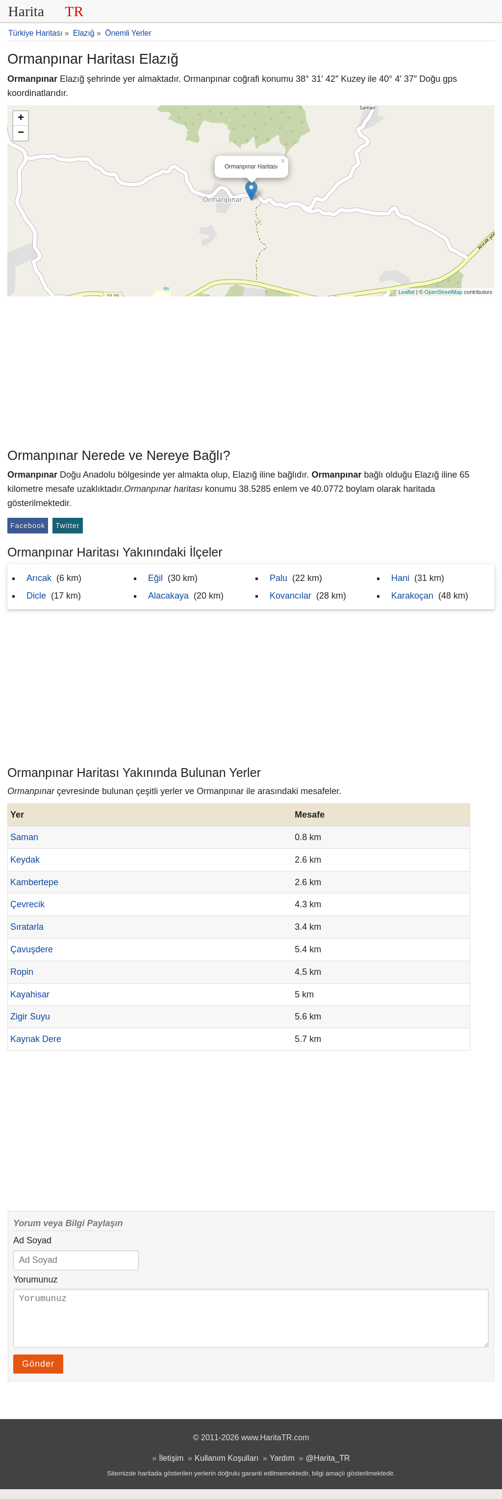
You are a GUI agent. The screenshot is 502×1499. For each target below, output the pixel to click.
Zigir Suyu (30, 1016)
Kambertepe (34, 882)
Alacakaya (168, 596)
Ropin (21, 972)
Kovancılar (290, 596)
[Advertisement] (251, 369)
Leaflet (407, 292)
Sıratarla (27, 927)
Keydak (25, 860)
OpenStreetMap (444, 292)
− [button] (21, 133)
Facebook (27, 526)
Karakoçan (412, 596)
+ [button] (21, 118)
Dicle (36, 596)
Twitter (67, 526)
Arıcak (38, 578)
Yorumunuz (35, 1279)
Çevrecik (27, 904)
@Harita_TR (328, 1467)
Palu (278, 578)
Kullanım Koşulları (226, 1467)
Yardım (282, 1467)
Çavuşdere (31, 949)
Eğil (155, 578)
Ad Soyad (32, 1240)
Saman (24, 837)
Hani (400, 578)
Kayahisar (30, 994)
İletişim (171, 1467)
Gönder (38, 1373)
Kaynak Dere (35, 1039)
